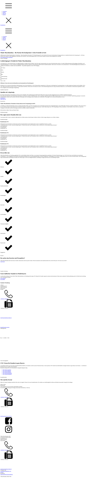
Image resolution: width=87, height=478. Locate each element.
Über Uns (9, 471)
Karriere (4, 14)
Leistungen (5, 11)
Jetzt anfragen (3, 57)
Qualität (4, 12)
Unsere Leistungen (9, 57)
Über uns (4, 13)
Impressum (2, 474)
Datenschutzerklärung (9, 474)
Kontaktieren (2, 25)
